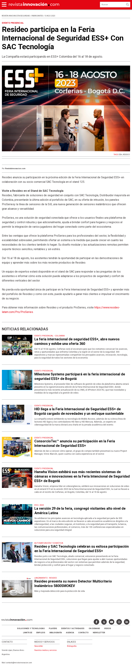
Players (53, 628)
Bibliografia (71, 646)
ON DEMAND (94, 628)
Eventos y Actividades (72, 628)
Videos (107, 628)
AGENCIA (70, 633)
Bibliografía (56, 633)
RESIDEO (126, 155)
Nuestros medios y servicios (45, 650)
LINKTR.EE (27, 633)
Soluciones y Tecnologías (31, 628)
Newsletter (99, 633)
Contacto (83, 633)
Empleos (40, 633)
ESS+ (120, 155)
